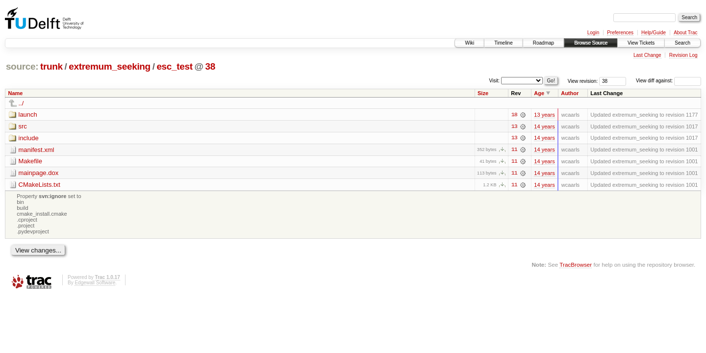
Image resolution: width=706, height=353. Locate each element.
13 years (544, 115)
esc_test (174, 66)
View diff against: (668, 80)
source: (22, 66)
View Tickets (641, 43)
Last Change (647, 55)
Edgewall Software (95, 283)
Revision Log (683, 55)
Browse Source (590, 43)
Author (570, 93)
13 (514, 126)
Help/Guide (653, 32)
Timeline (503, 43)
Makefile (30, 161)
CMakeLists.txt (39, 185)
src (23, 126)
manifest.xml (36, 149)
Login (593, 32)
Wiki (469, 43)
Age (539, 93)
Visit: (494, 80)
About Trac (685, 32)
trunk (51, 66)
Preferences (620, 32)
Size (483, 93)
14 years (544, 126)
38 (210, 66)
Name (15, 93)
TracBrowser (575, 265)
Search (682, 43)
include (29, 138)
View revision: (583, 80)
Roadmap (543, 43)
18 (514, 115)
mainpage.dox (39, 173)
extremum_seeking (110, 66)
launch (28, 114)
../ (21, 103)
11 (514, 150)
